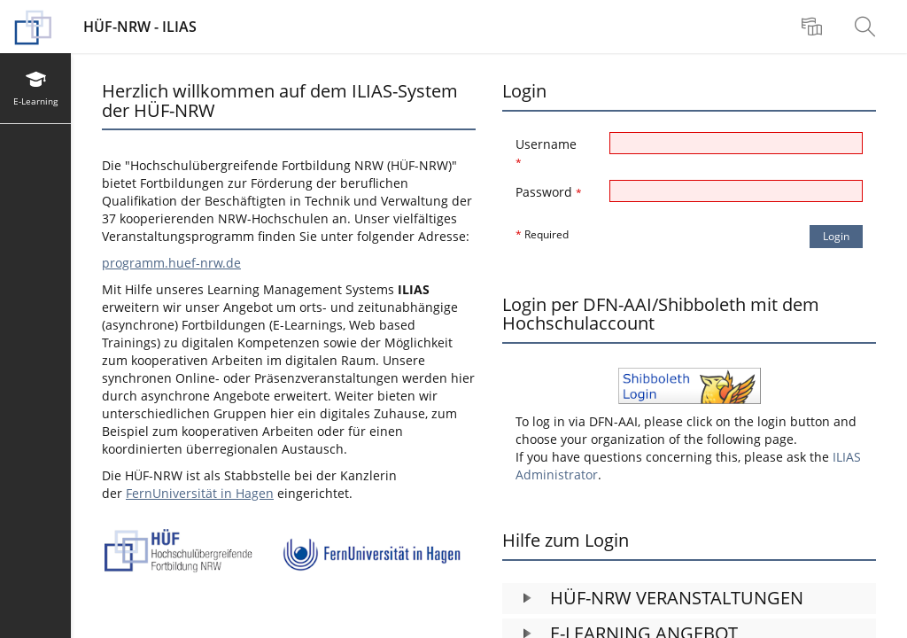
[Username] (736, 143)
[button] (689, 598)
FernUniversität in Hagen (200, 493)
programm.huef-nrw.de (171, 262)
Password (549, 191)
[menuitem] (814, 26)
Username (546, 153)
